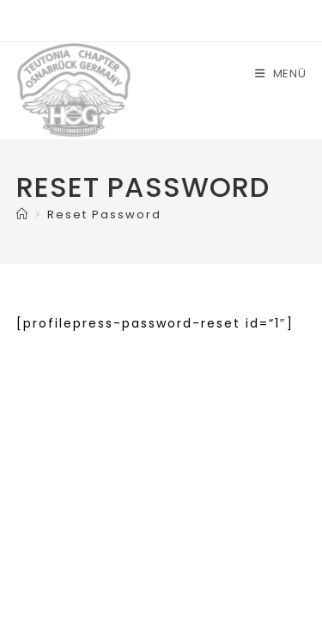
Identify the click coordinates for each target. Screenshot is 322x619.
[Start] (22, 214)
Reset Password (104, 214)
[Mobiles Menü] (281, 73)
